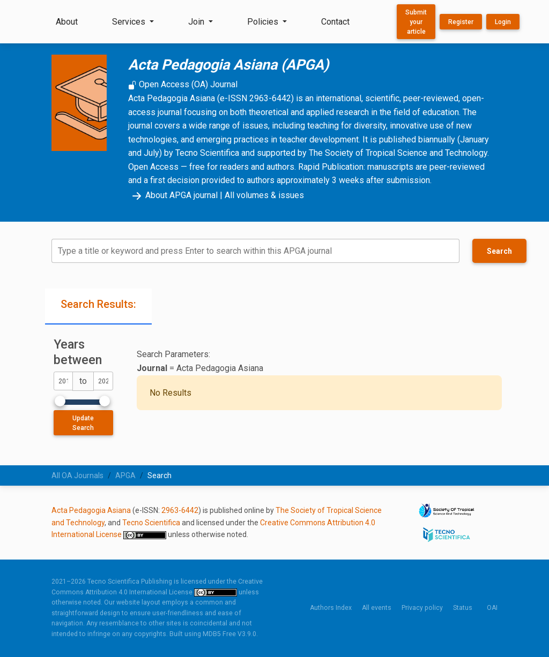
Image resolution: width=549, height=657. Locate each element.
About (67, 22)
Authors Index (331, 607)
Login (503, 22)
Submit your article (416, 22)
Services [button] (129, 22)
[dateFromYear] (63, 381)
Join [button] (197, 22)
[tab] (98, 306)
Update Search (83, 423)
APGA (125, 475)
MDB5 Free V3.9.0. (230, 634)
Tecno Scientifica (151, 522)
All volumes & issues (264, 195)
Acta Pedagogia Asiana (91, 510)
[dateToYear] (103, 381)
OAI (492, 607)
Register (460, 22)
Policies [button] (263, 22)
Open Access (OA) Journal (183, 84)
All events (376, 607)
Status (462, 607)
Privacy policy (422, 607)
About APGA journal (173, 195)
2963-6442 (179, 510)
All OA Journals (77, 475)
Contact (335, 22)
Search (499, 251)
